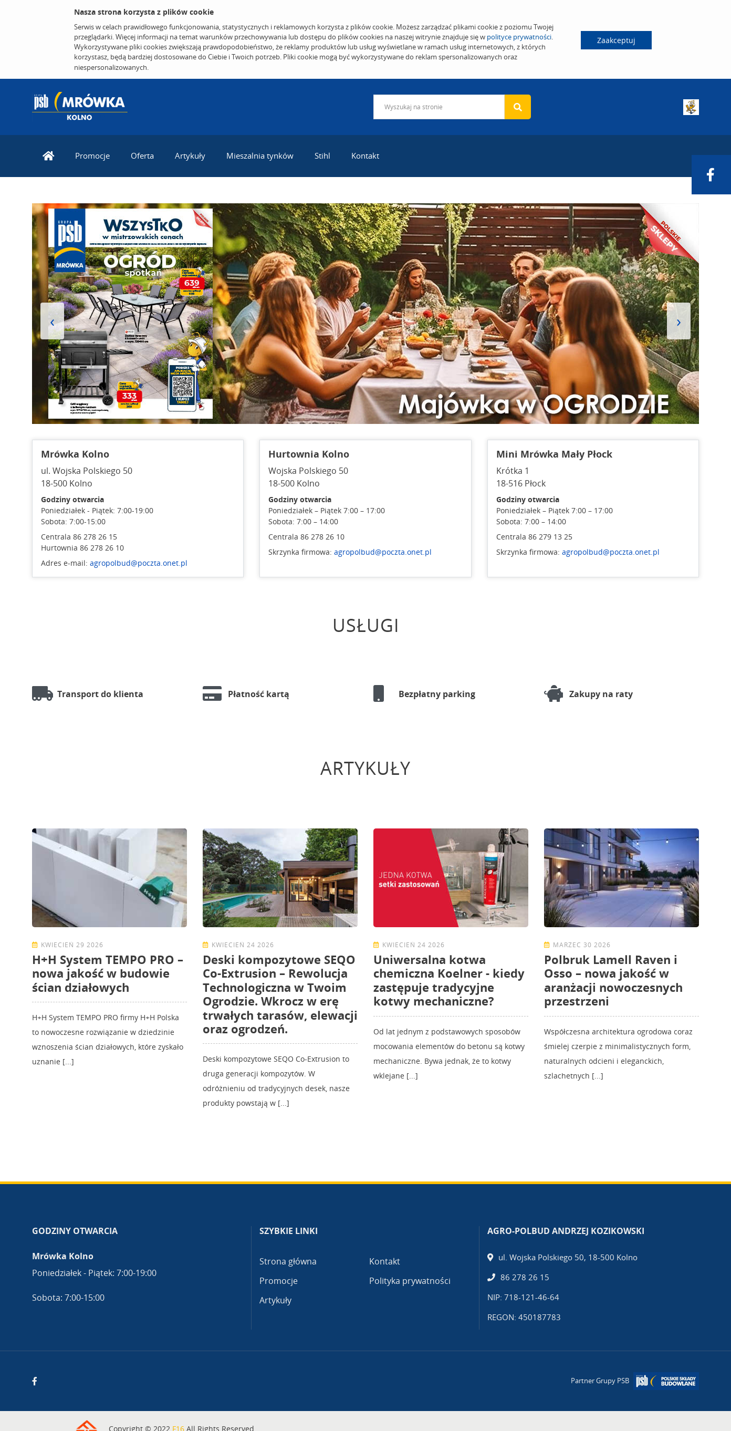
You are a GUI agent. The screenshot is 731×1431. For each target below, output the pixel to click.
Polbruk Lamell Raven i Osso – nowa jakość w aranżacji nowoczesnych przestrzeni (613, 980)
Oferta (142, 155)
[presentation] (52, 321)
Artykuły (190, 155)
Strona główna (288, 1261)
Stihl (322, 155)
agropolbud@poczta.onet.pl (138, 563)
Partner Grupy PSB (600, 1380)
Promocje (92, 155)
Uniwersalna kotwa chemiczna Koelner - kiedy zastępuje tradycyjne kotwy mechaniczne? (449, 980)
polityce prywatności (519, 37)
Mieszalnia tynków (260, 155)
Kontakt (365, 155)
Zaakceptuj (616, 40)
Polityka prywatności (410, 1281)
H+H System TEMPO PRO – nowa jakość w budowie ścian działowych (107, 973)
